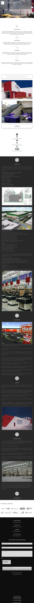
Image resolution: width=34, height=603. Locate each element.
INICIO (20, 1)
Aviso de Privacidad (17, 558)
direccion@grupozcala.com (17, 531)
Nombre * (3, 541)
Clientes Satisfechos (17, 138)
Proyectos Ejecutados (17, 150)
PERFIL (24, 1)
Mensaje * (3, 549)
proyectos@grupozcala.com (17, 535)
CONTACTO (21, 3)
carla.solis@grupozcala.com (17, 526)
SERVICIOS (28, 1)
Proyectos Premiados (17, 144)
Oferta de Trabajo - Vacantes (17, 572)
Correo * (3, 545)
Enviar (17, 569)
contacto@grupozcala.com (17, 522)
